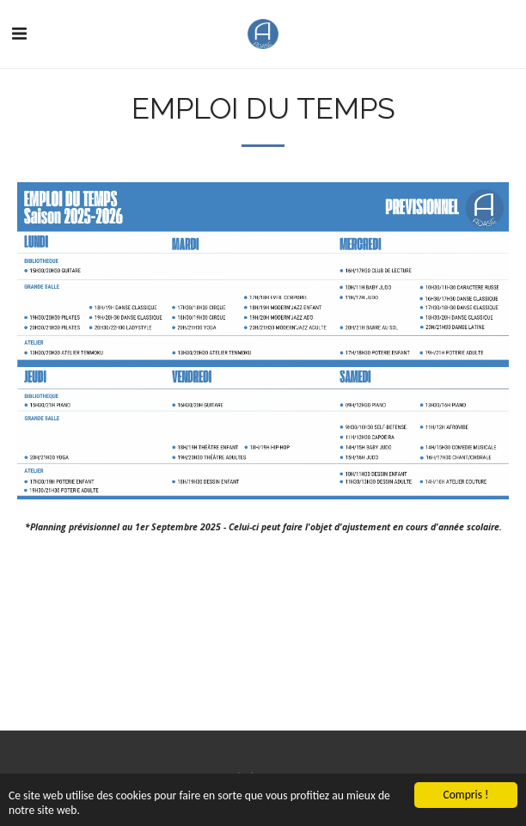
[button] (19, 33)
